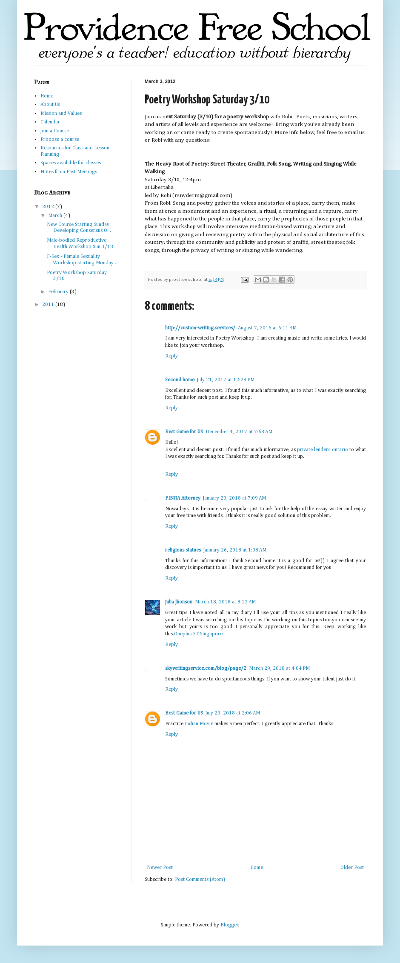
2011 (48, 304)
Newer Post (160, 867)
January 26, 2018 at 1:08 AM (234, 550)
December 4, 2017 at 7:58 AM (239, 431)
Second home (179, 380)
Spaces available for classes (70, 163)
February (59, 291)
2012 (48, 206)
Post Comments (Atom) (200, 879)
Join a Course (54, 131)
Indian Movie (199, 723)
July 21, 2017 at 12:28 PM (225, 380)
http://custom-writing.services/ (200, 328)
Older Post (352, 867)
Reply (171, 356)
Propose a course (59, 139)
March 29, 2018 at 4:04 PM (279, 668)
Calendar (50, 122)
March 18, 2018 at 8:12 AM (225, 602)
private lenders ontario (322, 449)
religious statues (183, 550)
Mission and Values (61, 113)
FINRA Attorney (182, 498)
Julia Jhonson (178, 602)
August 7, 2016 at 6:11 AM (267, 328)
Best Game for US (184, 431)
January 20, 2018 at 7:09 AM (234, 498)
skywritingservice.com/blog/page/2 (205, 668)
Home (256, 867)
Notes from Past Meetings (68, 171)
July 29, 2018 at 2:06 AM (233, 713)
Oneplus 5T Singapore (198, 634)
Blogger (229, 925)
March (55, 215)
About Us (50, 104)
